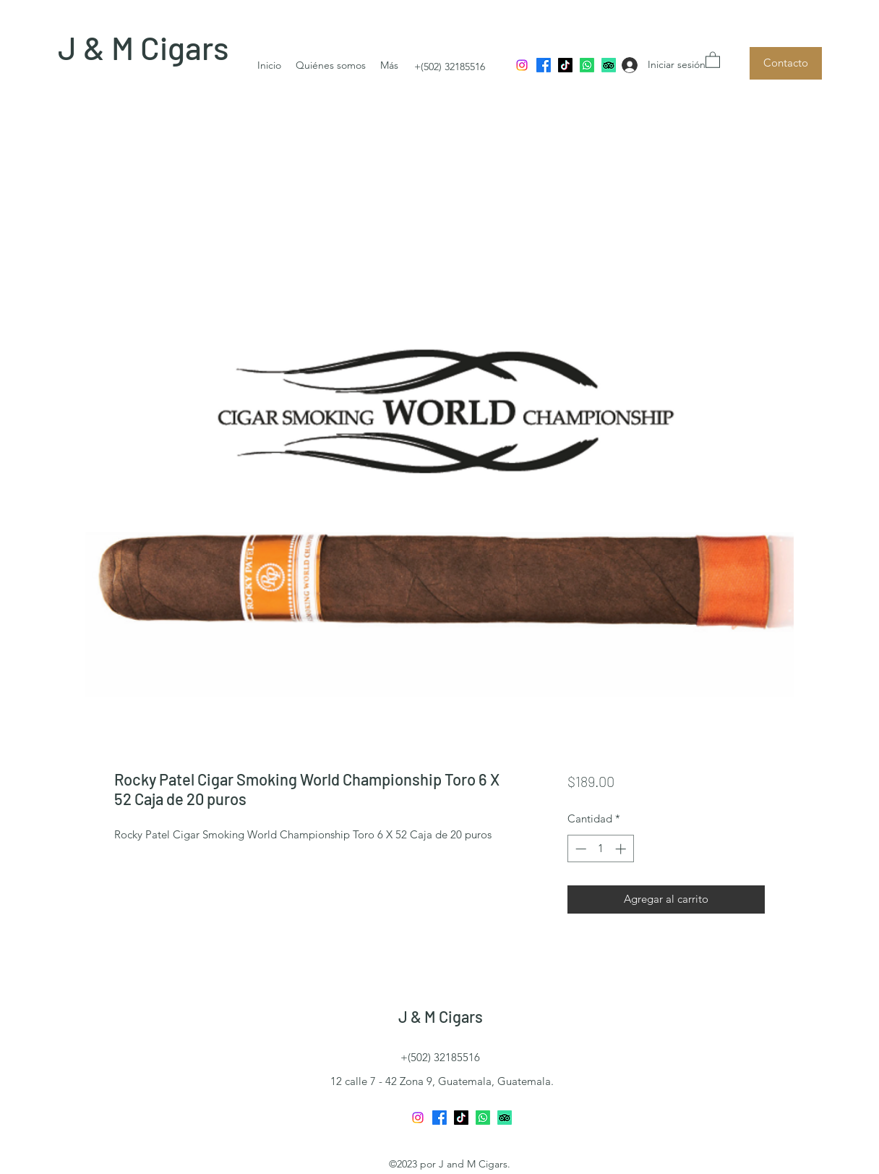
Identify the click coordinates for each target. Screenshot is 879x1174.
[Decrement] (579, 848)
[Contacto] (786, 63)
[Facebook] (543, 65)
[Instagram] (522, 65)
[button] (713, 59)
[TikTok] (565, 65)
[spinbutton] (600, 848)
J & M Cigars (143, 47)
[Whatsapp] (587, 65)
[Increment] (622, 848)
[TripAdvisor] (608, 65)
